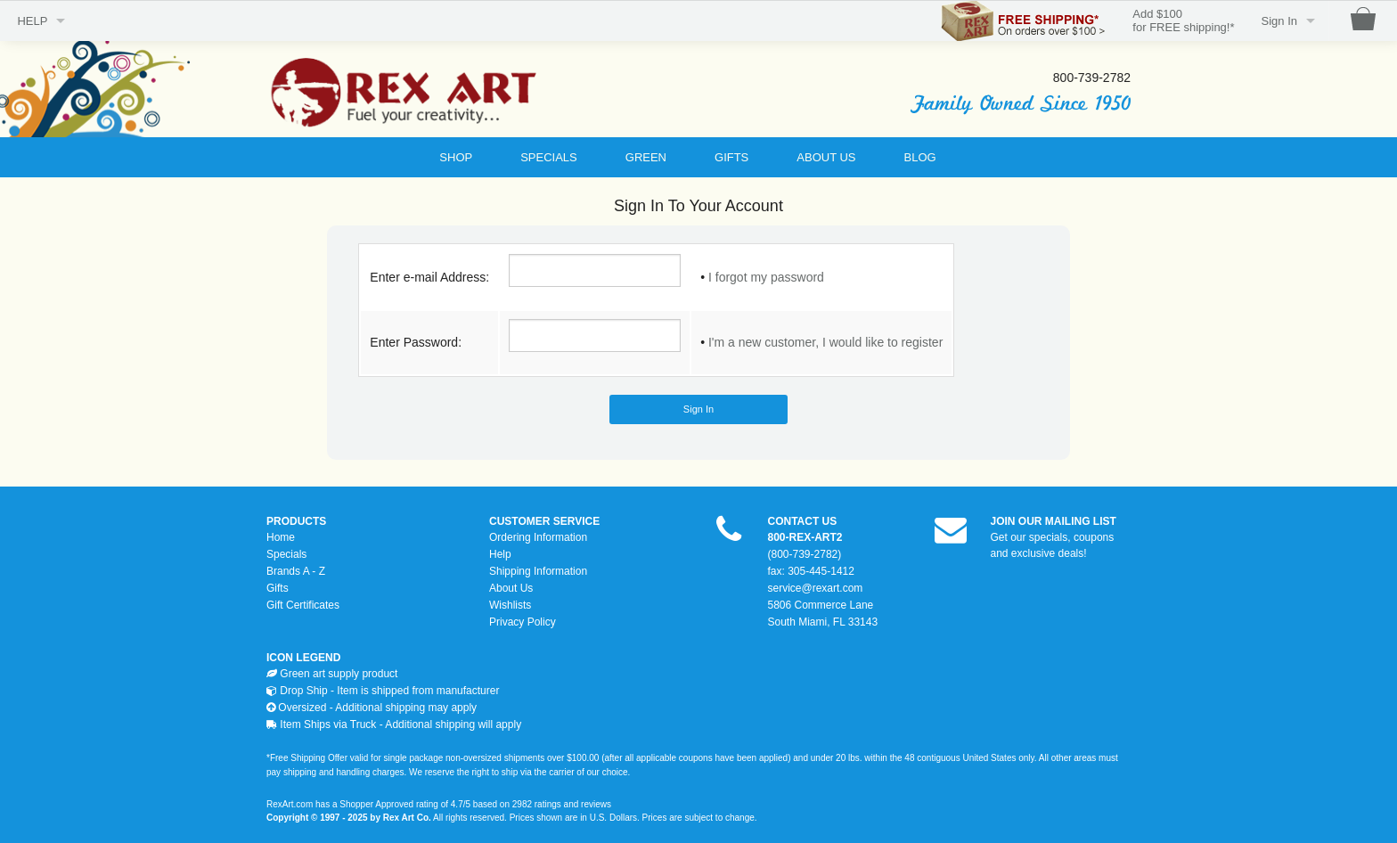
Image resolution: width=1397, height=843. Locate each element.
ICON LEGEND (303, 657)
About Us (511, 588)
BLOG (920, 157)
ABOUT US (826, 157)
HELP (32, 21)
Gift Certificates (302, 605)
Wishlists (510, 605)
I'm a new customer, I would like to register (825, 342)
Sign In (1279, 21)
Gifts (277, 588)
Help (500, 554)
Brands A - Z (295, 571)
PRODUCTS (296, 521)
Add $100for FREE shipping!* (1183, 21)
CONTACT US (802, 521)
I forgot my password (766, 277)
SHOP (455, 157)
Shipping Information (538, 571)
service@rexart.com (815, 588)
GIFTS (731, 157)
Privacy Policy (522, 622)
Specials (286, 554)
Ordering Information (538, 537)
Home (280, 537)
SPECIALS (548, 157)
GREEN (645, 157)
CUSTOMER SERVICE (544, 521)
